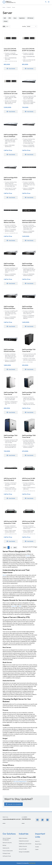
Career (36, 849)
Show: (4, 26)
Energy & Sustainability (24, 851)
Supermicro (22, 18)
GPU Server (30, 18)
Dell (5, 18)
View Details (11, 69)
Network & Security (7, 842)
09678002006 (26, 819)
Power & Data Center (8, 850)
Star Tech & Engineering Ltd (20, 781)
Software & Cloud (7, 856)
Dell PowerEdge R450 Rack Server (10, 178)
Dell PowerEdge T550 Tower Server (29, 436)
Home (4, 7)
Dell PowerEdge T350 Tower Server (29, 393)
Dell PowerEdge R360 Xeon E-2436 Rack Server (29, 93)
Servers (28, 555)
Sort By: (24, 26)
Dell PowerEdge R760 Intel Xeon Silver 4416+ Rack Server (29, 222)
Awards (37, 846)
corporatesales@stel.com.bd (11, 819)
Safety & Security (23, 846)
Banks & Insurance (23, 838)
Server (13, 7)
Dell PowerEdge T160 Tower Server (10, 393)
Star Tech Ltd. (32, 863)
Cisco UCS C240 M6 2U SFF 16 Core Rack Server (28, 50)
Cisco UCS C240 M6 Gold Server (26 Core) (10, 92)
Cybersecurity (6, 848)
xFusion (5, 21)
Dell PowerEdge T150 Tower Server (28, 350)
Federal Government (24, 841)
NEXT (15, 547)
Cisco (15, 18)
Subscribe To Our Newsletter (13, 804)
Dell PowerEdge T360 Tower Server (10, 436)
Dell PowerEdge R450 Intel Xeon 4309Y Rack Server (29, 136)
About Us (37, 841)
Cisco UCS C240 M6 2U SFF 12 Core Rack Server (10, 50)
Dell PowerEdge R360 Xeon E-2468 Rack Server (10, 136)
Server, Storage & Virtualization (7, 839)
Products (9, 7)
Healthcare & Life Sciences (25, 843)
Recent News (38, 844)
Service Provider (23, 849)
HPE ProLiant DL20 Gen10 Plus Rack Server (10, 480)
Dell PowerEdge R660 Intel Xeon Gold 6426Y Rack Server (29, 179)
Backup (4, 845)
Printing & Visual (6, 853)
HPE (10, 18)
